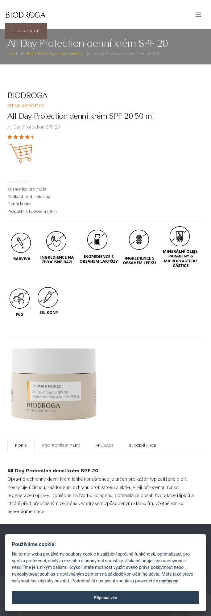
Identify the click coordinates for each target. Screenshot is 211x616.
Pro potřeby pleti (61, 445)
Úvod (12, 53)
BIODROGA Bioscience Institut (55, 53)
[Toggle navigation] (198, 15)
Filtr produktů (26, 31)
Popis (21, 445)
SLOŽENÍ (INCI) (142, 445)
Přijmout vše (105, 597)
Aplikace (105, 445)
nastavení (168, 581)
